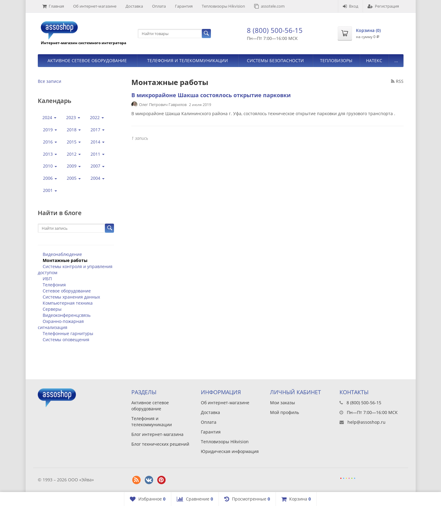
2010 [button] (50, 166)
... (396, 60)
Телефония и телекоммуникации (187, 60)
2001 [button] (50, 190)
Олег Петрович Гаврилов (163, 104)
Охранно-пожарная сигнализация (61, 324)
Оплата (159, 6)
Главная (53, 6)
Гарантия (184, 6)
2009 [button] (74, 166)
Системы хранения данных (71, 297)
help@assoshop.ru (366, 422)
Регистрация (383, 6)
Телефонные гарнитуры (68, 333)
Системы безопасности (275, 60)
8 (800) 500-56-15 (275, 30)
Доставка (134, 6)
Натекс (374, 60)
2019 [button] (50, 130)
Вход (350, 6)
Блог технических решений (160, 444)
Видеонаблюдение (62, 254)
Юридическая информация (230, 451)
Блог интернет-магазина (157, 434)
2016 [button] (50, 142)
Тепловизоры (336, 60)
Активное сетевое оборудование (87, 60)
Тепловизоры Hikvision (223, 6)
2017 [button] (98, 130)
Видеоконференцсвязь (67, 315)
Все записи (49, 81)
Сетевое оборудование (67, 291)
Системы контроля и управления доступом (75, 269)
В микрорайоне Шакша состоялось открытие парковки (211, 95)
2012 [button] (74, 154)
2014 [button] (98, 142)
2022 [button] (97, 117)
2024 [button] (49, 117)
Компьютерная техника (68, 303)
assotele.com (269, 6)
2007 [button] (98, 166)
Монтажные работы (65, 260)
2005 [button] (74, 178)
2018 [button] (74, 130)
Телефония (54, 285)
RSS (397, 81)
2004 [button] (98, 178)
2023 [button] (73, 117)
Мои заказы (282, 402)
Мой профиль (284, 412)
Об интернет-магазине (94, 6)
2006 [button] (50, 178)
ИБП (47, 278)
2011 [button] (98, 154)
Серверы (52, 309)
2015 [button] (74, 142)
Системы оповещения (66, 339)
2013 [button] (50, 154)
